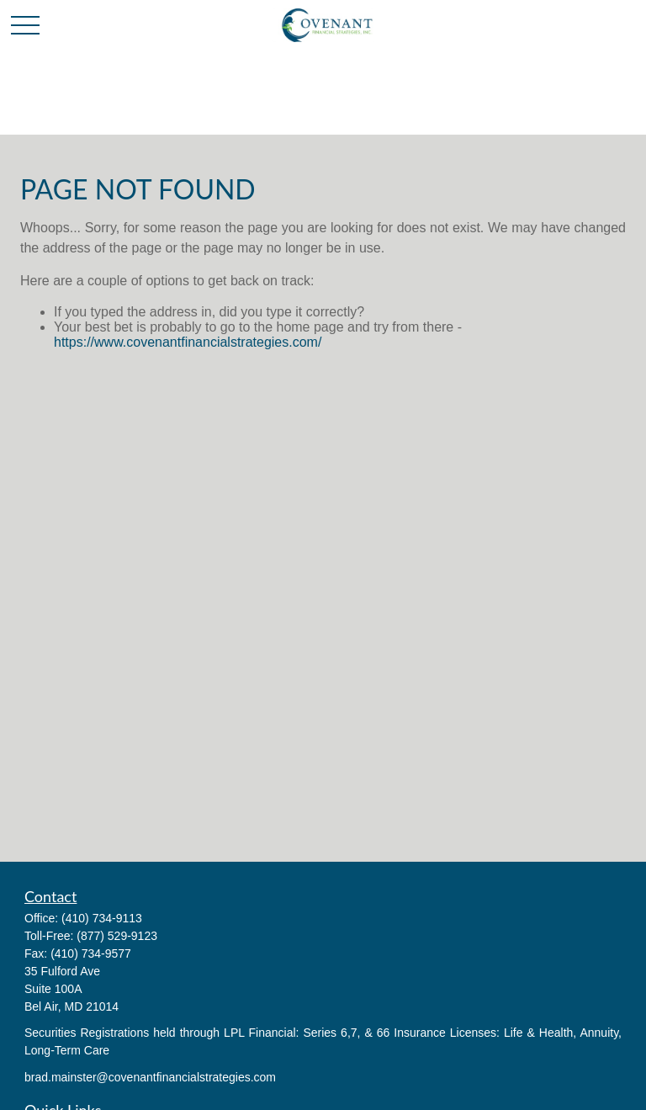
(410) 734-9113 (101, 918)
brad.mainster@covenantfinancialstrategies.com (150, 1077)
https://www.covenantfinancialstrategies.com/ (187, 342)
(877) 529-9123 (117, 936)
